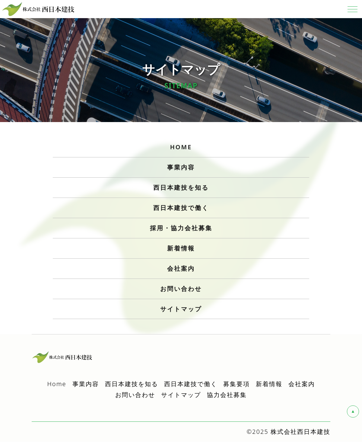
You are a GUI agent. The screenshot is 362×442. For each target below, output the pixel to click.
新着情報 (269, 384)
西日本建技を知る (131, 384)
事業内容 (85, 384)
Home (56, 384)
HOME (181, 147)
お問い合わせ (135, 395)
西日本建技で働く (190, 384)
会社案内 (301, 384)
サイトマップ (181, 309)
